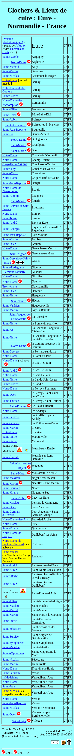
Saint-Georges (10, 228)
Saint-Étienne (18, 406)
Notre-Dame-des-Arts (15, 519)
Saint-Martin (10, 71)
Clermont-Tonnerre (13, 271)
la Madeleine (10, 677)
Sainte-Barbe (10, 576)
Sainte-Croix (10, 96)
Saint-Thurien (10, 400)
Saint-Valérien (11, 305)
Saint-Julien (9, 601)
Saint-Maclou (10, 502)
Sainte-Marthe (11, 647)
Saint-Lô (7, 134)
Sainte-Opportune (13, 653)
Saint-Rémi (9, 115)
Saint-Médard (10, 66)
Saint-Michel (10, 552)
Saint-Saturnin (11, 673)
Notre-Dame (18, 62)
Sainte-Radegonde (13, 267)
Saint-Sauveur (10, 417)
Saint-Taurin (9, 218)
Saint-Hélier (9, 109)
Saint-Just (8, 329)
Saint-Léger (19, 721)
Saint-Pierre (9, 295)
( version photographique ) (12, 40)
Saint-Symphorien (13, 642)
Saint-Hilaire (10, 492)
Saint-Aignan (18, 254)
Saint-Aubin (9, 119)
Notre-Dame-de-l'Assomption (12, 189)
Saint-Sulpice (10, 636)
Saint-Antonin (10, 195)
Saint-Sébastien (11, 628)
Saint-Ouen (9, 243)
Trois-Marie (9, 286)
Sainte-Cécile (10, 56)
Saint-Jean (8, 686)
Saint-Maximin (11, 478)
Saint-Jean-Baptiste (14, 129)
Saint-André (9, 222)
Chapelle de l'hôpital (14, 164)
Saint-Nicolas (10, 75)
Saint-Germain (11, 488)
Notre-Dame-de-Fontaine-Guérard (13, 542)
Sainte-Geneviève (15, 125)
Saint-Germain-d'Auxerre (11, 513)
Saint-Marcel (10, 610)
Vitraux (20, 45)
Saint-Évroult (10, 457)
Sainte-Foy (9, 168)
